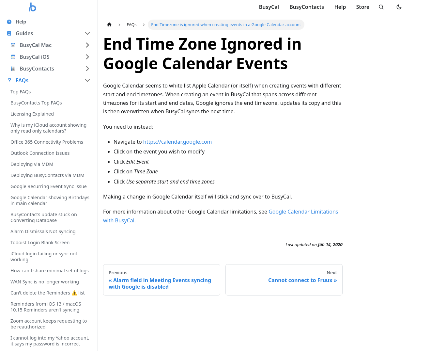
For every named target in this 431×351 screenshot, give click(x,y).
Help (339, 6)
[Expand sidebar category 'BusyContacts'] (87, 68)
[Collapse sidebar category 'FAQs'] (87, 80)
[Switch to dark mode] (399, 7)
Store (362, 6)
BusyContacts (305, 6)
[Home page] (109, 25)
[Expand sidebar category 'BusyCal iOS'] (87, 57)
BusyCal (268, 6)
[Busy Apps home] (32, 7)
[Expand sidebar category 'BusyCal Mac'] (87, 45)
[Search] (381, 7)
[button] (49, 33)
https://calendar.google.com (177, 141)
